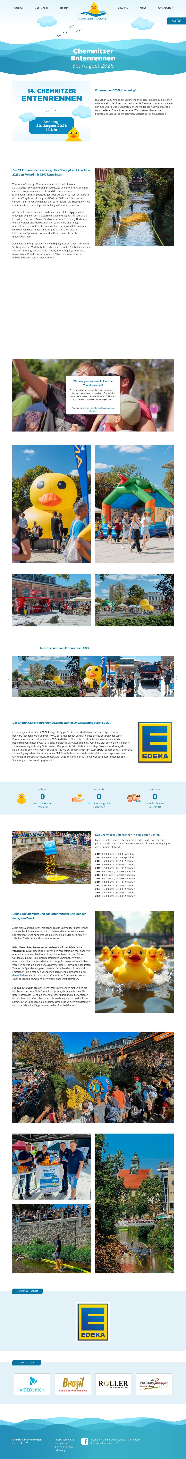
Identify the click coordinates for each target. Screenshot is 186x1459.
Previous (9, 679)
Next (176, 678)
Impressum (61, 1439)
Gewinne (123, 8)
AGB (71, 1439)
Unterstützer (165, 8)
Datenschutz (62, 1443)
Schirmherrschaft (27, 1291)
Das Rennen (42, 8)
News (143, 8)
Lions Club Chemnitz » (176, 21)
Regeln (64, 8)
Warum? (18, 8)
